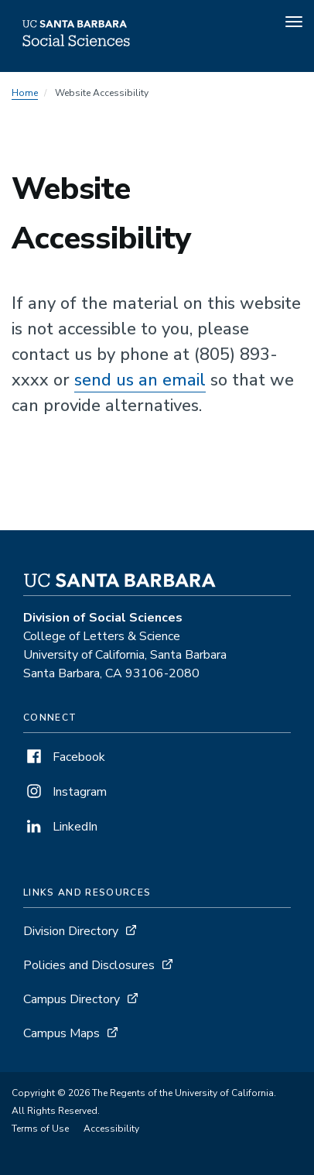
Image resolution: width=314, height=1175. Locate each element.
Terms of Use (40, 1128)
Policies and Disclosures (89, 965)
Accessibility (111, 1128)
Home (25, 93)
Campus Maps (61, 1033)
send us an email (140, 380)
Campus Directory (71, 999)
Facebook (64, 757)
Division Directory (70, 931)
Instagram (65, 791)
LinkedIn (60, 826)
